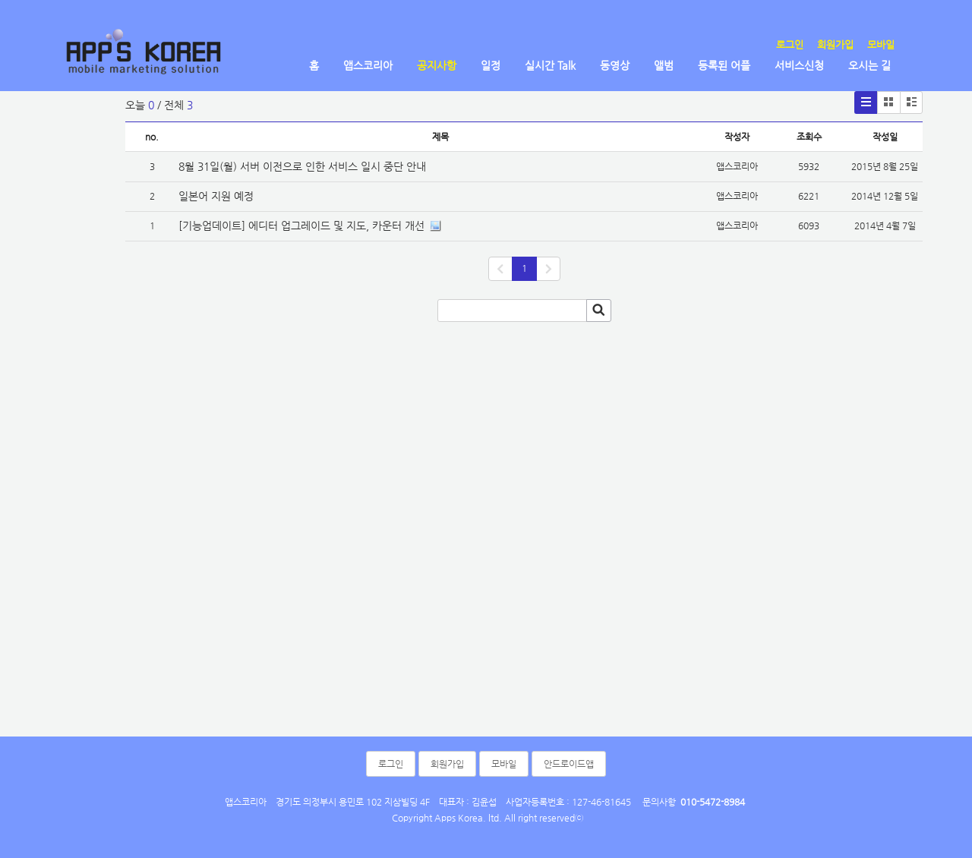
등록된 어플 (724, 65)
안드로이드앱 (569, 764)
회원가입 (835, 44)
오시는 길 (869, 65)
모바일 (881, 44)
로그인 (789, 44)
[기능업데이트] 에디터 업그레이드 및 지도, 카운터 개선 (301, 225)
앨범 (664, 65)
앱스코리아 (368, 65)
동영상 (615, 65)
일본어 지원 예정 (216, 196)
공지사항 (436, 65)
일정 (490, 65)
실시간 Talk (550, 65)
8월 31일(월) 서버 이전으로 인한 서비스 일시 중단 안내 (302, 166)
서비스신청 (799, 65)
